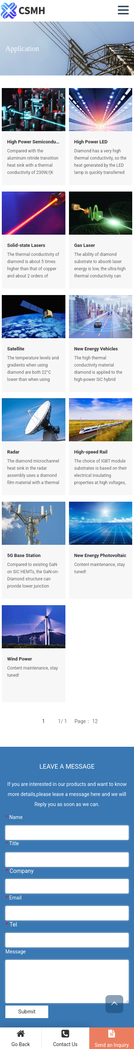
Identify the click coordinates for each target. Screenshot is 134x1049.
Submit (27, 1012)
